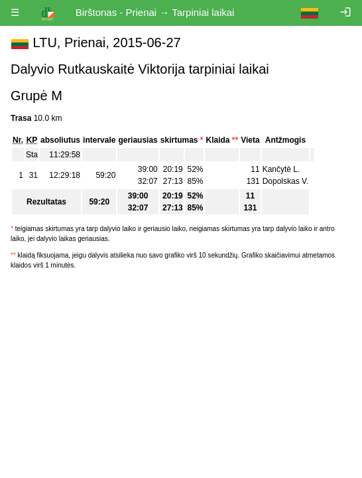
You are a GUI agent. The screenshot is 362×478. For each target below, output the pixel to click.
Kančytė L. (281, 169)
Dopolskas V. (286, 181)
